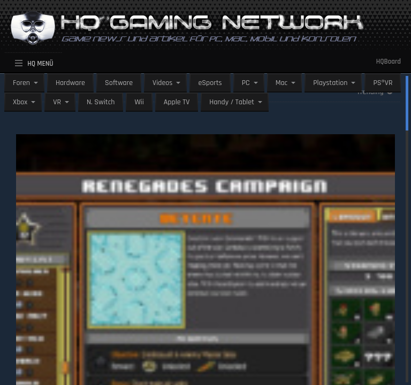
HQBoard (388, 61)
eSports (210, 83)
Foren (21, 83)
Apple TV (176, 102)
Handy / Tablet (231, 102)
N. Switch (101, 102)
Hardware (70, 83)
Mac (282, 83)
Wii (138, 102)
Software (119, 83)
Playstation (330, 83)
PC (246, 83)
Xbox (20, 102)
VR (57, 102)
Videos (162, 83)
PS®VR (382, 83)
